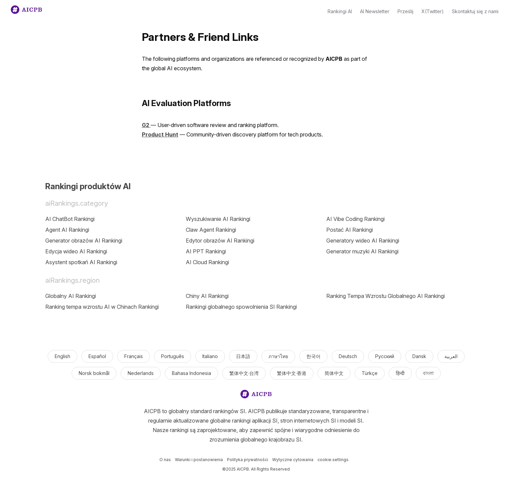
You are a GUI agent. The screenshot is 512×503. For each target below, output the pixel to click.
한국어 (313, 356)
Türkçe (370, 373)
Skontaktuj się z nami (475, 11)
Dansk (419, 356)
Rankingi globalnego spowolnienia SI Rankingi (241, 306)
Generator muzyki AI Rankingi (362, 251)
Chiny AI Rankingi (207, 296)
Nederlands (141, 373)
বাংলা (428, 373)
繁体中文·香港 (291, 373)
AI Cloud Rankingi (207, 262)
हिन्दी (400, 373)
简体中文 (334, 373)
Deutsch (348, 356)
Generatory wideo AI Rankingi (362, 240)
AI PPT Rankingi (206, 251)
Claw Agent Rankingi (211, 229)
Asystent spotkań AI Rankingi (81, 262)
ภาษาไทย (278, 356)
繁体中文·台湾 (244, 373)
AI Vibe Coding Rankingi (355, 219)
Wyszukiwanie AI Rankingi (218, 219)
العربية (451, 356)
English (62, 356)
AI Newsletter (374, 11)
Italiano (210, 356)
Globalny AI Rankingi (70, 296)
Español (97, 356)
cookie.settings (333, 459)
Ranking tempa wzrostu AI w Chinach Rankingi (102, 306)
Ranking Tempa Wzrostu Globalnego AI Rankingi (385, 296)
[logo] (256, 395)
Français (133, 356)
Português (172, 356)
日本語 (243, 356)
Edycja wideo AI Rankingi (76, 251)
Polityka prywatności (247, 459)
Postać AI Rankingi (349, 229)
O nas (165, 459)
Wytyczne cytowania (292, 459)
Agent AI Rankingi (67, 229)
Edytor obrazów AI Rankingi (220, 240)
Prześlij (405, 11)
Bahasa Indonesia (191, 373)
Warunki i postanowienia (199, 459)
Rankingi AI (340, 11)
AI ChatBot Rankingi (70, 219)
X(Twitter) (432, 11)
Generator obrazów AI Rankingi (83, 240)
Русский (384, 356)
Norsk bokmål (94, 373)
